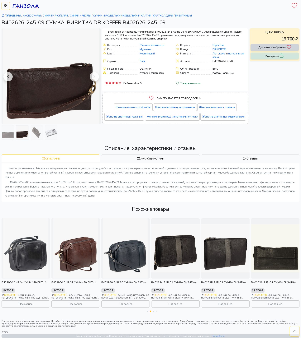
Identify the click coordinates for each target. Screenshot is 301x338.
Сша (142, 61)
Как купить (274, 56)
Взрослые (218, 45)
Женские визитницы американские (223, 116)
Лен (215, 53)
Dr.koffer (219, 49)
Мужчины (145, 49)
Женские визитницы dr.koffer (133, 107)
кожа (222, 53)
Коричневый (147, 53)
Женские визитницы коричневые (175, 107)
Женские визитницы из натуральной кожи (172, 116)
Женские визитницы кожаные (124, 116)
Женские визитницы (152, 45)
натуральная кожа (228, 55)
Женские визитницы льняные (217, 107)
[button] (8, 76)
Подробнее (26, 304)
